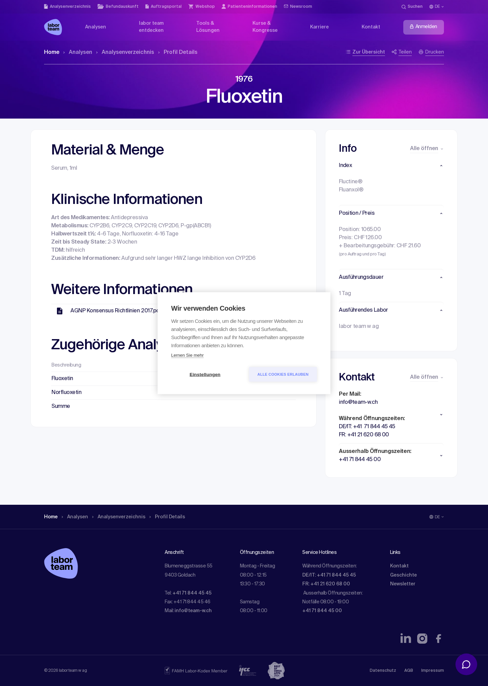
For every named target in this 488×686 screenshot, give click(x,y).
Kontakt (399, 566)
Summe (61, 406)
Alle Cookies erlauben (283, 374)
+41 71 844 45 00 (322, 610)
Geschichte (403, 575)
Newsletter (402, 584)
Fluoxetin (62, 378)
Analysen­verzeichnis (125, 52)
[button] (391, 166)
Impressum (432, 671)
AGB (408, 671)
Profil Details (178, 52)
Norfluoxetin (66, 392)
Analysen (77, 52)
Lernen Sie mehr (187, 354)
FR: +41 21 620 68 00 (326, 584)
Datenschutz (383, 671)
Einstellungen (204, 374)
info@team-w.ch (193, 610)
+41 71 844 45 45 (191, 593)
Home (51, 52)
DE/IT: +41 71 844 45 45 (329, 575)
